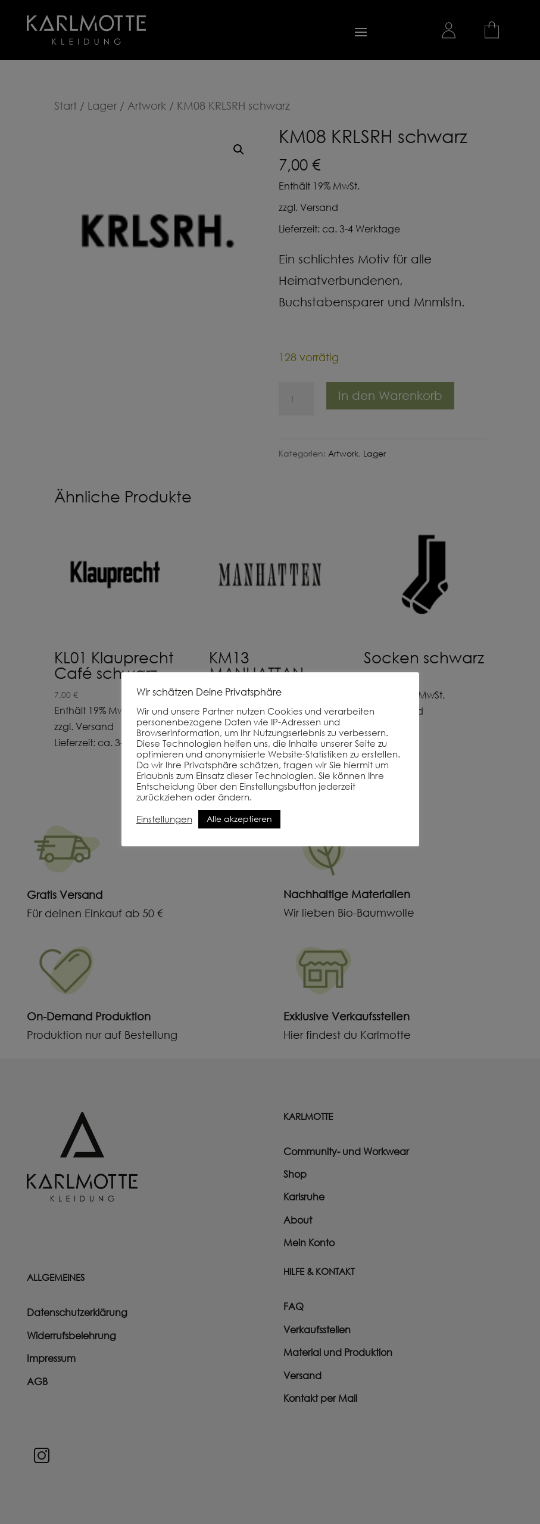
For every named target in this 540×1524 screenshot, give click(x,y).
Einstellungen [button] (164, 819)
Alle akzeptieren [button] (239, 818)
